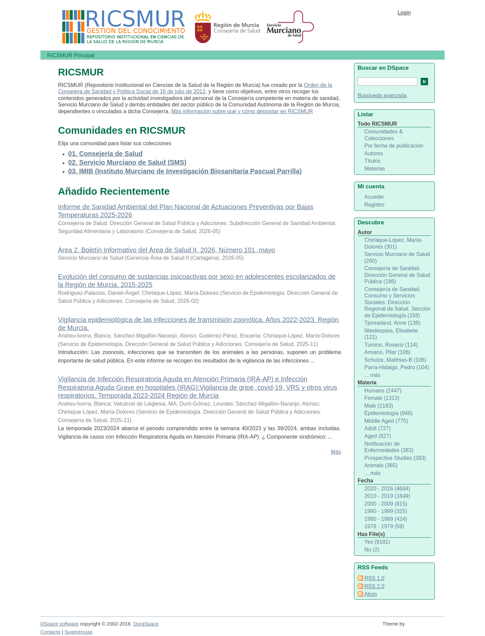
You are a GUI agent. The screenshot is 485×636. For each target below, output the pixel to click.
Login (404, 12)
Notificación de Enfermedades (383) (389, 447)
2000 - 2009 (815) (385, 504)
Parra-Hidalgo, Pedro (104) (396, 367)
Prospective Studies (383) (395, 458)
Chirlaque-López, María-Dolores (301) (393, 243)
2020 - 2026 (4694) (387, 488)
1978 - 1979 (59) (384, 526)
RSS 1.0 (374, 578)
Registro (374, 205)
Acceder (374, 197)
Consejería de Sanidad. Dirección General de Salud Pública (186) (397, 274)
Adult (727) (377, 428)
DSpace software (59, 624)
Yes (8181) (377, 542)
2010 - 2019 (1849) (387, 496)
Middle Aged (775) (386, 421)
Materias (374, 168)
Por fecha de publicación (393, 146)
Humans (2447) (382, 390)
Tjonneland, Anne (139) (392, 323)
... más (372, 375)
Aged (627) (377, 436)
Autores (373, 153)
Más (336, 452)
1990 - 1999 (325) (385, 511)
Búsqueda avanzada (382, 95)
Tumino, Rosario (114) (391, 345)
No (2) (371, 549)
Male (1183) (378, 406)
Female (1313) (381, 398)
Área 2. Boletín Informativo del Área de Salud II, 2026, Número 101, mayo (166, 250)
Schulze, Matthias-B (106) (395, 360)
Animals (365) (381, 465)
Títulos (372, 161)
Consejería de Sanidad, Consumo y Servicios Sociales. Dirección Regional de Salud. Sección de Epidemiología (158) (397, 302)
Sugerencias (79, 632)
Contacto (50, 632)
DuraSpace (145, 624)
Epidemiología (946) (388, 413)
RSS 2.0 (374, 586)
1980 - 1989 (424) (385, 519)
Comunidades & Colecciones (383, 135)
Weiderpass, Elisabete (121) (391, 334)
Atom (370, 594)
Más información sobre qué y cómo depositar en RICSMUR (242, 111)
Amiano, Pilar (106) (387, 352)
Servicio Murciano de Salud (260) (397, 257)
